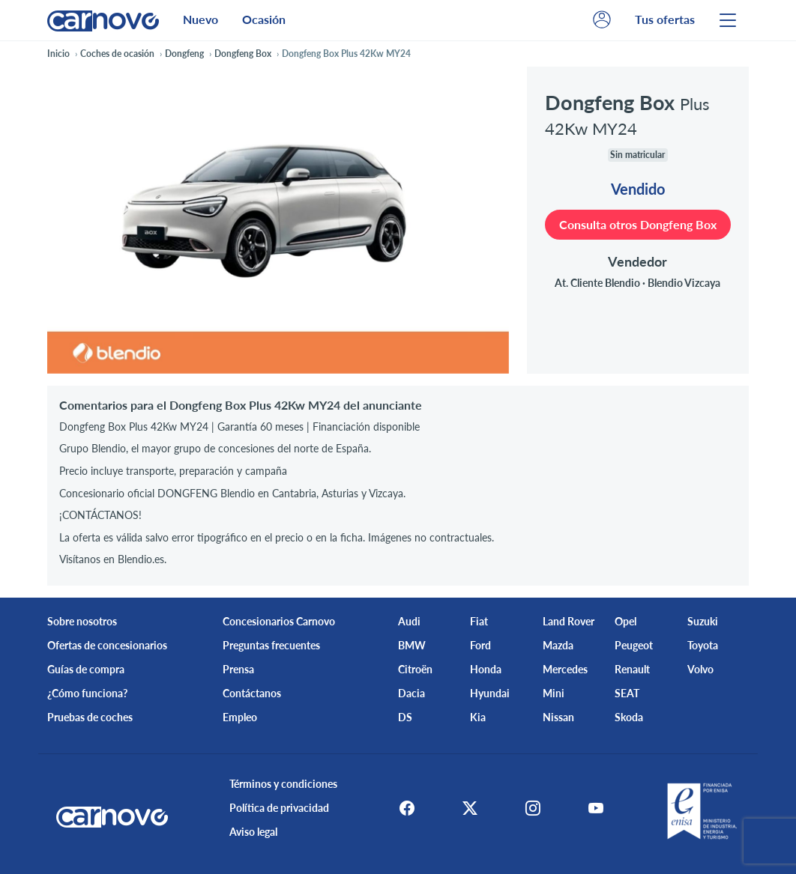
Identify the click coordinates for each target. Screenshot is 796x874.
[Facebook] (406, 808)
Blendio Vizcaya (684, 282)
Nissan (558, 717)
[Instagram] (532, 808)
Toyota (702, 645)
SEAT (627, 693)
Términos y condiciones (283, 783)
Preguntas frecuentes (271, 645)
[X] (469, 808)
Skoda (629, 717)
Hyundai (490, 693)
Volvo (700, 669)
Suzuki (702, 621)
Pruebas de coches (90, 717)
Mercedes (565, 669)
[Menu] (728, 20)
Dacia (411, 693)
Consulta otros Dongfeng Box (638, 224)
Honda (485, 669)
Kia (478, 717)
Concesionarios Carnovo (279, 621)
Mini (553, 693)
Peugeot (634, 645)
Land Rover (568, 621)
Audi (409, 621)
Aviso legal (253, 831)
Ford (480, 645)
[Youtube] (595, 808)
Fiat (479, 621)
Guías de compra (85, 669)
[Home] (103, 20)
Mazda (558, 645)
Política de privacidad (279, 807)
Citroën (415, 669)
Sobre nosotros (82, 621)
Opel (625, 621)
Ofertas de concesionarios (107, 645)
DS (405, 717)
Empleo (240, 717)
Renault (632, 669)
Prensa (238, 669)
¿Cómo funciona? (87, 693)
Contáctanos (252, 693)
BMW (412, 645)
